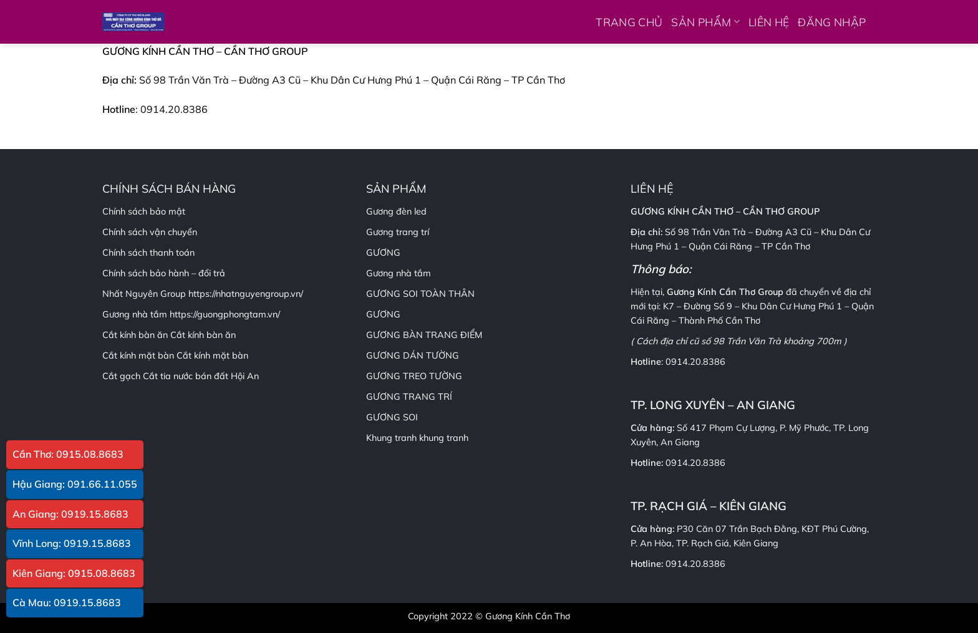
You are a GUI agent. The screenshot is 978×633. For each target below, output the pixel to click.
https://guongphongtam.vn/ (225, 314)
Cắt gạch (121, 376)
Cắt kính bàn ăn (203, 335)
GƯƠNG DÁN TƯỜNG (412, 355)
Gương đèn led (396, 211)
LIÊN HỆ (768, 22)
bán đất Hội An (227, 376)
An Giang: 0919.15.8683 (70, 514)
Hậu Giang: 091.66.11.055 (74, 484)
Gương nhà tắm (398, 273)
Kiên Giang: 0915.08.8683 (73, 573)
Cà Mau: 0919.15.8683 (66, 602)
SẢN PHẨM (705, 22)
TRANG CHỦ (629, 22)
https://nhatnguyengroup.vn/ (245, 293)
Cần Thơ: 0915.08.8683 (67, 454)
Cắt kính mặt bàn (212, 355)
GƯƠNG (383, 314)
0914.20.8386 (695, 361)
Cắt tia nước (168, 376)
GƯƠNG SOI (392, 417)
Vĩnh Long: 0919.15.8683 (71, 543)
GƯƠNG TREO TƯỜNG (414, 376)
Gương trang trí (397, 232)
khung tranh (443, 437)
